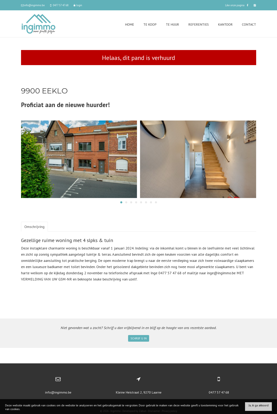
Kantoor (225, 24)
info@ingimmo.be (58, 392)
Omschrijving (34, 226)
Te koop (150, 24)
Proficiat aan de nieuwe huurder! (65, 104)
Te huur (172, 24)
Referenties (198, 24)
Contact (249, 24)
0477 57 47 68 (219, 392)
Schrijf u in (139, 338)
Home (129, 24)
